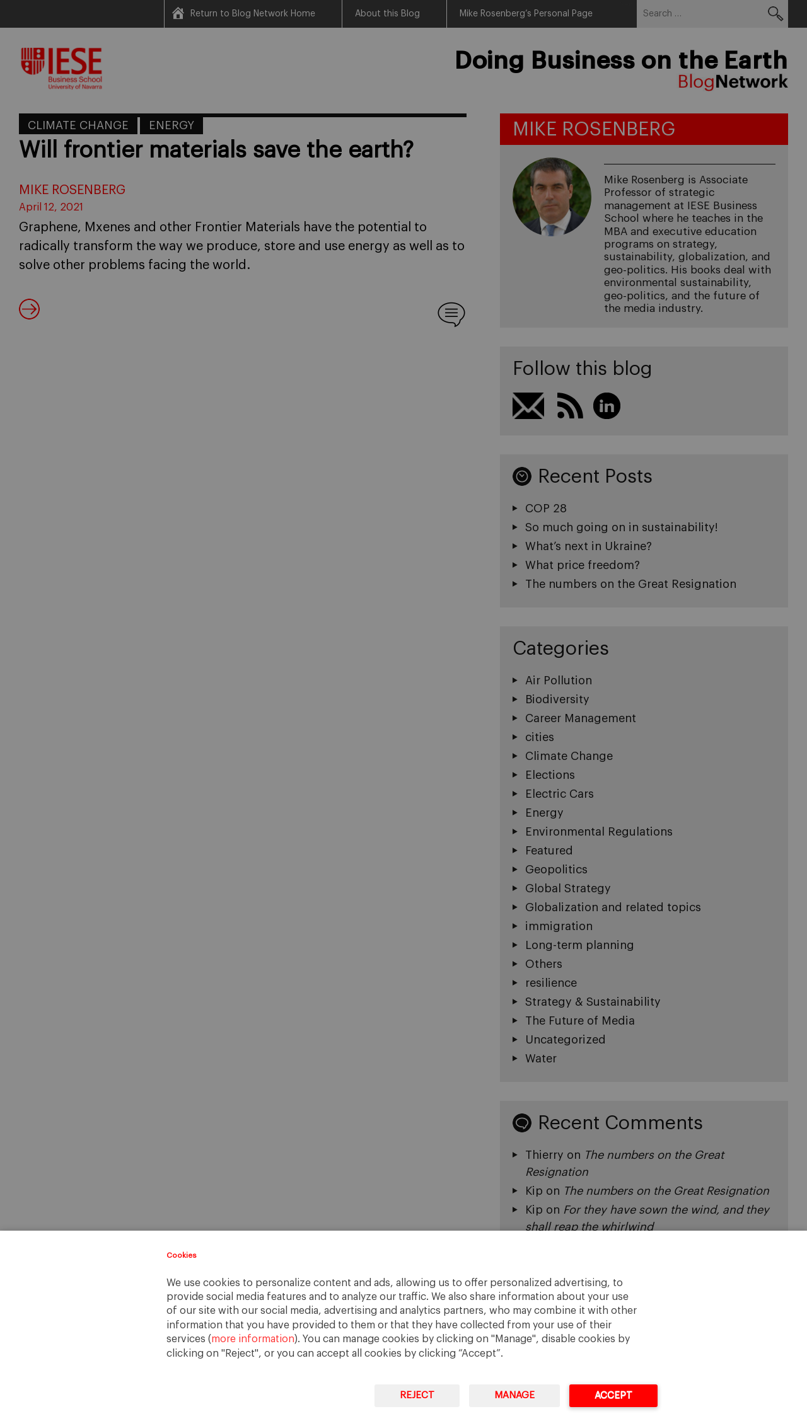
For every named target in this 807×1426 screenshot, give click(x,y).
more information (252, 1339)
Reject (417, 1395)
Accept (613, 1395)
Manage (514, 1395)
